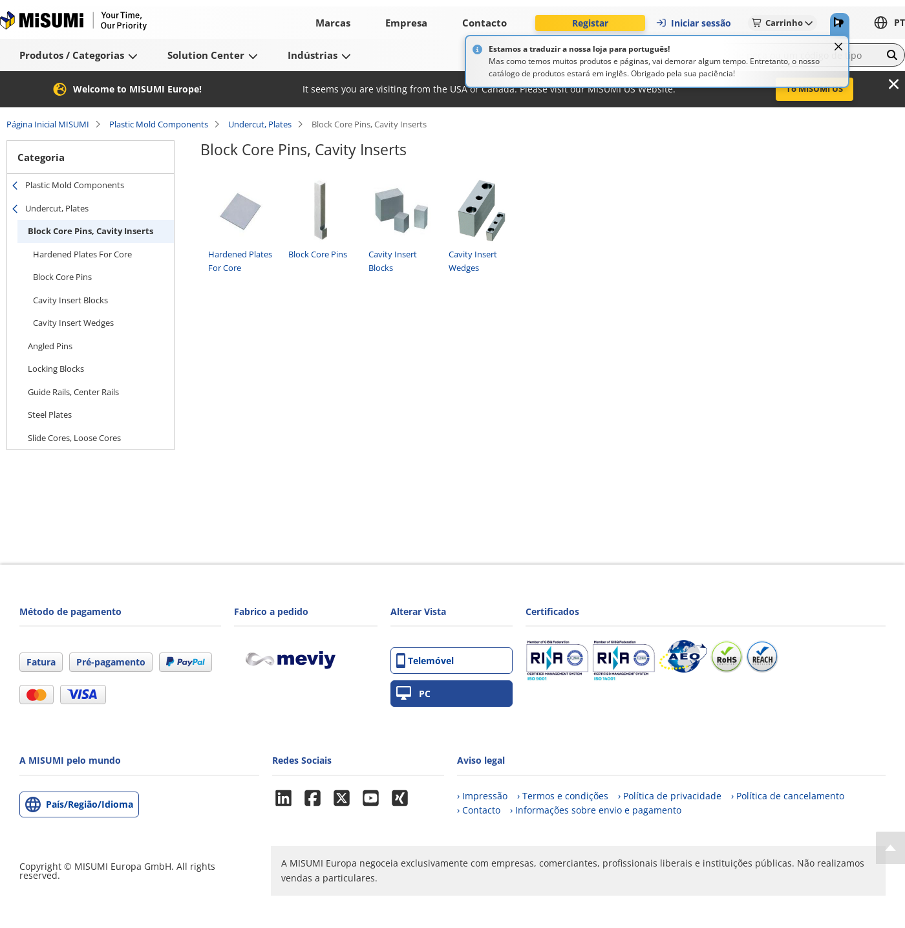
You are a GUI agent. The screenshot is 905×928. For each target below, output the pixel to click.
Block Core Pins (62, 277)
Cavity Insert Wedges (73, 323)
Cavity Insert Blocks (70, 300)
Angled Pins (50, 346)
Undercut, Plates (260, 124)
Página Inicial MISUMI (47, 124)
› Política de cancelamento (787, 796)
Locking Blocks (56, 368)
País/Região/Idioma (89, 804)
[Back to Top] (890, 848)
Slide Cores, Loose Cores (74, 438)
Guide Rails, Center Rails (73, 392)
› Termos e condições (562, 796)
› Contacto (478, 810)
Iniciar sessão (693, 23)
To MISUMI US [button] (814, 88)
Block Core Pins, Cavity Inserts (90, 231)
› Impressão (482, 796)
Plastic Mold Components (158, 124)
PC (413, 693)
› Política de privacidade (669, 796)
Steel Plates (50, 414)
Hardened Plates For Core (82, 254)
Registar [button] (590, 23)
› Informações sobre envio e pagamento (595, 810)
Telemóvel (425, 660)
